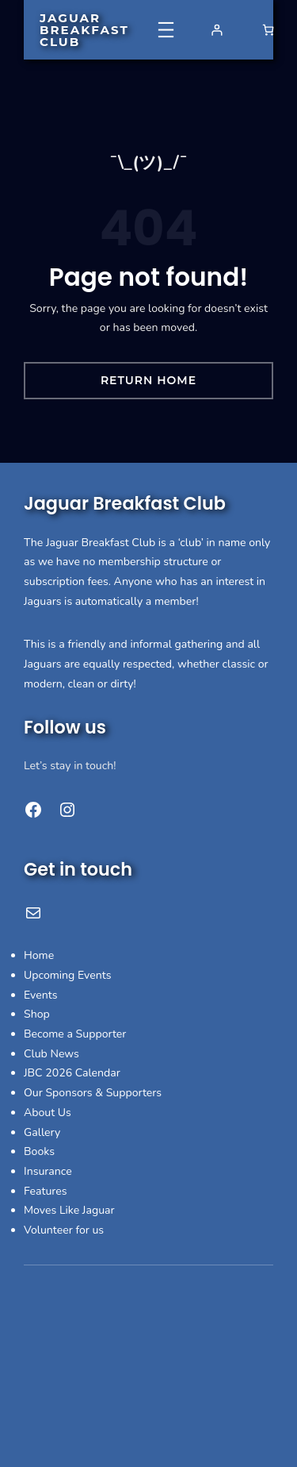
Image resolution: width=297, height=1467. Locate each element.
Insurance (48, 1171)
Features (45, 1191)
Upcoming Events (68, 975)
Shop (37, 1014)
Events (41, 995)
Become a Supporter (75, 1034)
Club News (51, 1053)
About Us (47, 1112)
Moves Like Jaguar (69, 1210)
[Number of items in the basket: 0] (268, 30)
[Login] (216, 30)
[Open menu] (166, 30)
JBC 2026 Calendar (72, 1072)
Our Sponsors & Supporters (93, 1092)
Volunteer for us (64, 1230)
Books (39, 1151)
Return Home (148, 380)
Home (39, 955)
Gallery (42, 1132)
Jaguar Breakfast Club (84, 29)
